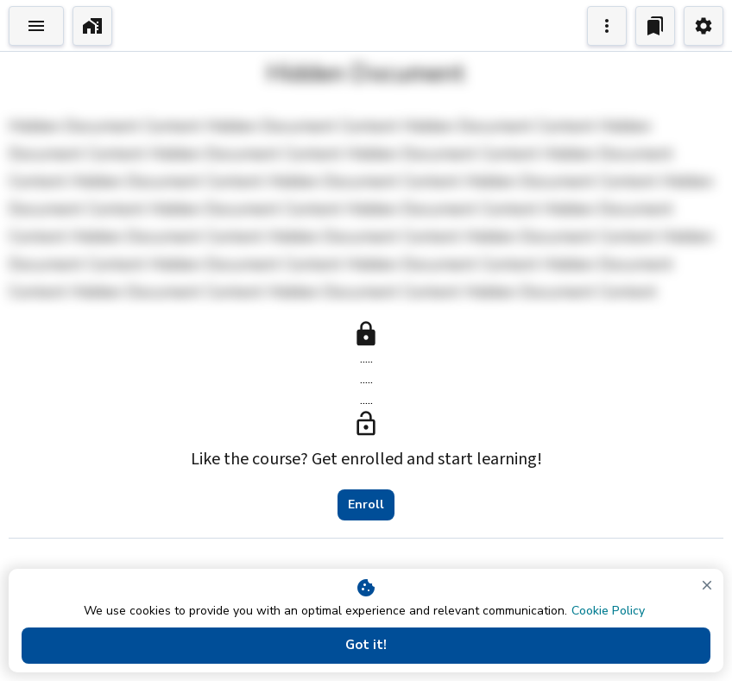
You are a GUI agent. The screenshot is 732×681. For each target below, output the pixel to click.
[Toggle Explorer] (36, 26)
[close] (707, 585)
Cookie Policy (608, 610)
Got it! (366, 645)
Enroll (366, 504)
